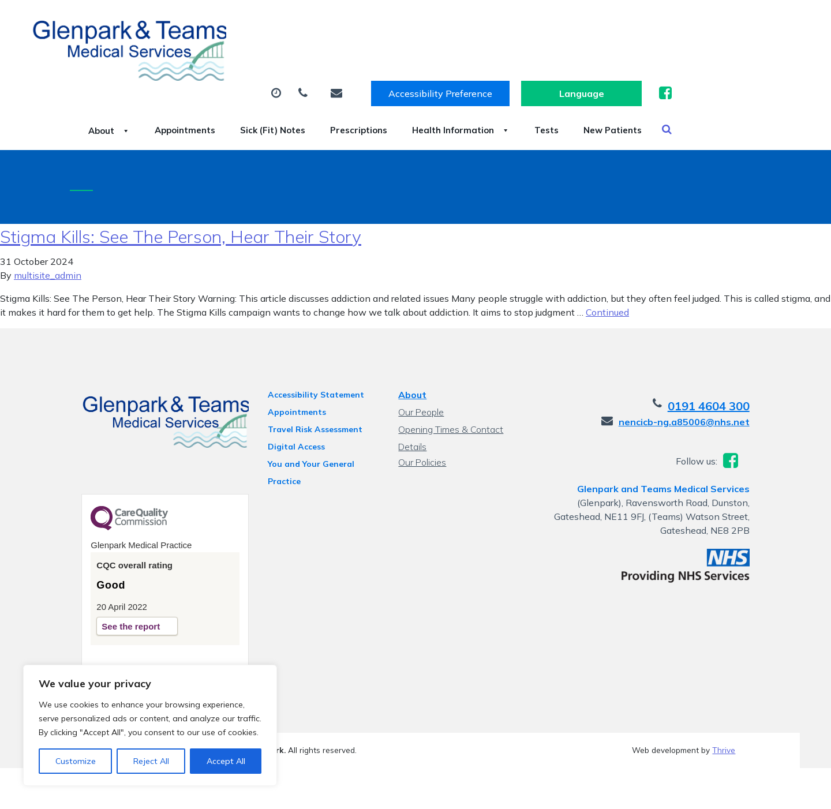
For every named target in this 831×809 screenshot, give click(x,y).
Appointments (289, 57)
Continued (607, 295)
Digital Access (291, 430)
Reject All (151, 761)
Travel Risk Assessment (310, 412)
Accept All (226, 761)
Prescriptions (493, 57)
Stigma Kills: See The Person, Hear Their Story (180, 220)
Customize (75, 761)
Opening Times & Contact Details (450, 414)
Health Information (610, 57)
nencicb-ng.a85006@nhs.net (695, 405)
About (199, 57)
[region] (150, 725)
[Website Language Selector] (709, 21)
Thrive (723, 735)
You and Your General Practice (306, 449)
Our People (420, 395)
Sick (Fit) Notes (392, 57)
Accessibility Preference (568, 21)
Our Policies (422, 445)
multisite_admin (47, 258)
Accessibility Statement (311, 378)
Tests (710, 57)
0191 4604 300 (720, 389)
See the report (119, 612)
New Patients (208, 97)
